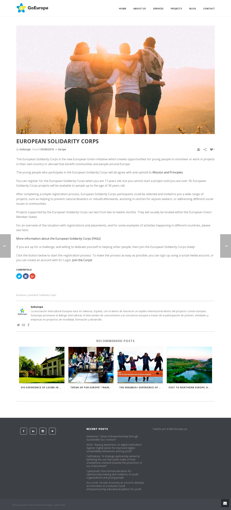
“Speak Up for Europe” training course (92, 387)
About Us (139, 8)
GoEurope (25, 149)
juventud (33, 295)
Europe (62, 149)
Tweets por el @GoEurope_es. (170, 429)
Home (122, 8)
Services (158, 8)
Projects (176, 8)
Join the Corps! (82, 260)
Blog (192, 8)
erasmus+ (21, 295)
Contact (209, 8)
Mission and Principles (167, 172)
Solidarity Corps (47, 295)
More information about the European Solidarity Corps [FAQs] (58, 239)
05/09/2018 (47, 149)
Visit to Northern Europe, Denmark (190, 387)
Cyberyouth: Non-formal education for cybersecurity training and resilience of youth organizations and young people (112, 474)
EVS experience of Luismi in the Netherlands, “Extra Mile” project (42, 387)
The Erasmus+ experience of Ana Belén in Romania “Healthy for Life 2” (141, 387)
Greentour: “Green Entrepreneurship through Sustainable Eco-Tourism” (112, 438)
